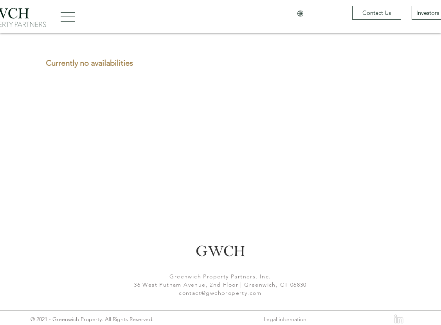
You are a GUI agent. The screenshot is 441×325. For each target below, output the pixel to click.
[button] (68, 17)
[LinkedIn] (398, 319)
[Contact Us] (376, 13)
